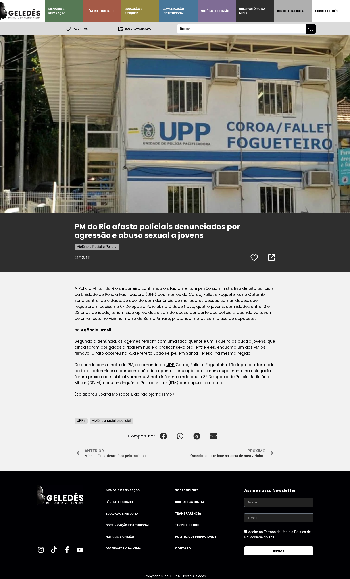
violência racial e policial (111, 420)
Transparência (188, 513)
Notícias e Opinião (215, 11)
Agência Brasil (96, 329)
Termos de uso (187, 525)
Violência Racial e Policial (97, 246)
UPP (170, 364)
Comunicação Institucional (174, 11)
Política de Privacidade (195, 536)
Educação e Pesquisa (133, 11)
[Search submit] (311, 28)
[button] (163, 436)
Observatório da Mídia (252, 11)
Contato (183, 548)
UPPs (81, 420)
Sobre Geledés (326, 11)
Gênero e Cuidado (100, 11)
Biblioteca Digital (291, 11)
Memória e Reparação (56, 11)
